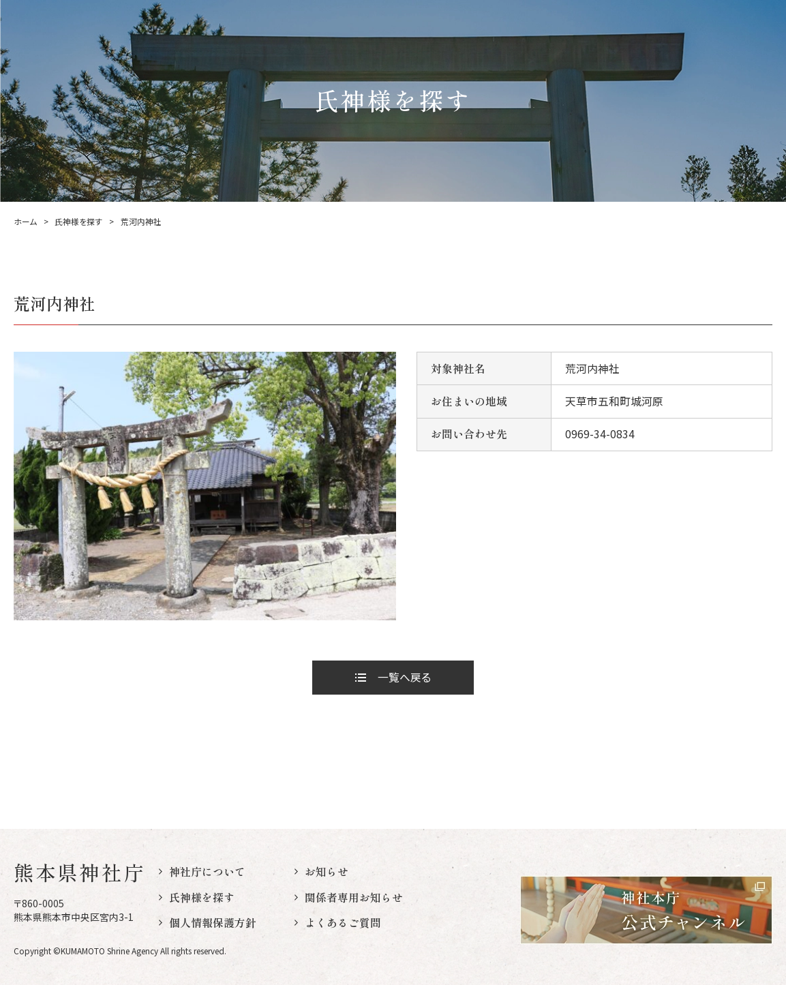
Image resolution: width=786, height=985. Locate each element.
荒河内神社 (141, 221)
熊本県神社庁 (79, 872)
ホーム (25, 221)
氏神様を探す (78, 221)
